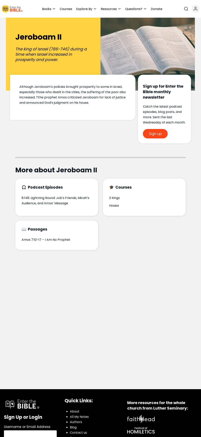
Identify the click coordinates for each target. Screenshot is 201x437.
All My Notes (79, 416)
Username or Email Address (27, 426)
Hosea (114, 205)
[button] (49, 9)
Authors (76, 422)
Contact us (78, 432)
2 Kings (114, 198)
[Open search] (186, 9)
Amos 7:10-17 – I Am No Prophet (46, 239)
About (74, 411)
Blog (73, 427)
